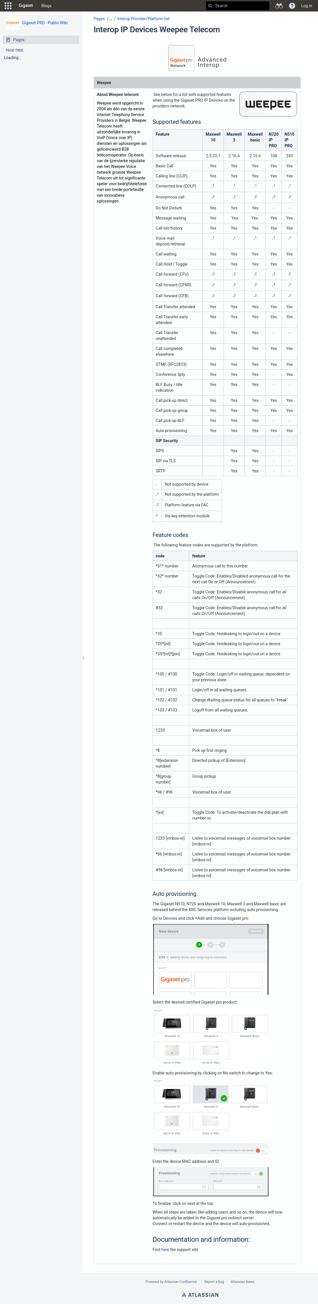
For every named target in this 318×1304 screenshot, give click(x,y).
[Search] (210, 5)
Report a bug (214, 1282)
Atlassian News (243, 1282)
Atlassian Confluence (180, 1282)
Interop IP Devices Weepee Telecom (157, 29)
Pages (99, 18)
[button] (8, 6)
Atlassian (200, 1294)
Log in (306, 5)
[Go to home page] (26, 6)
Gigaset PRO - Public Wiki (44, 22)
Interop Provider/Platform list (143, 18)
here (165, 1249)
